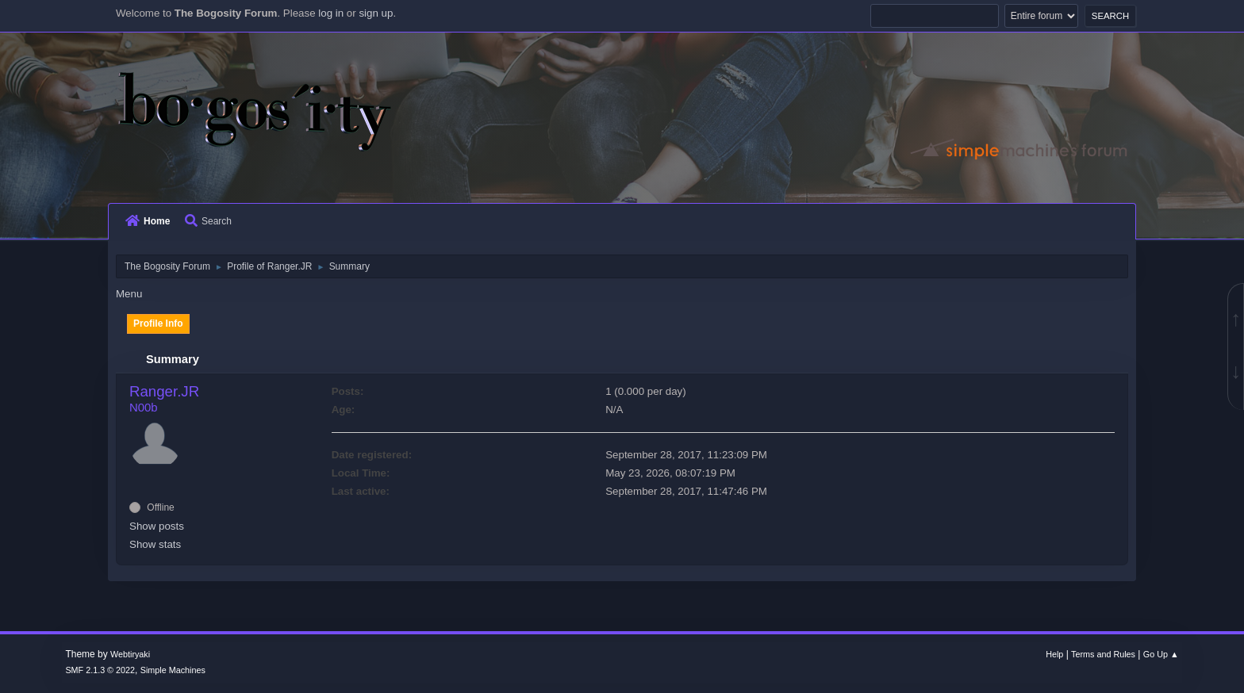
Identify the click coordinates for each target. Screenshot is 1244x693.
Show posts (156, 526)
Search (208, 221)
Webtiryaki (130, 654)
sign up (376, 13)
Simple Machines (172, 670)
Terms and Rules (1103, 654)
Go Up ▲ (1161, 654)
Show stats (155, 544)
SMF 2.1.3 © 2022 (100, 670)
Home (147, 221)
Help (1054, 654)
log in (331, 13)
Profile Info (158, 323)
